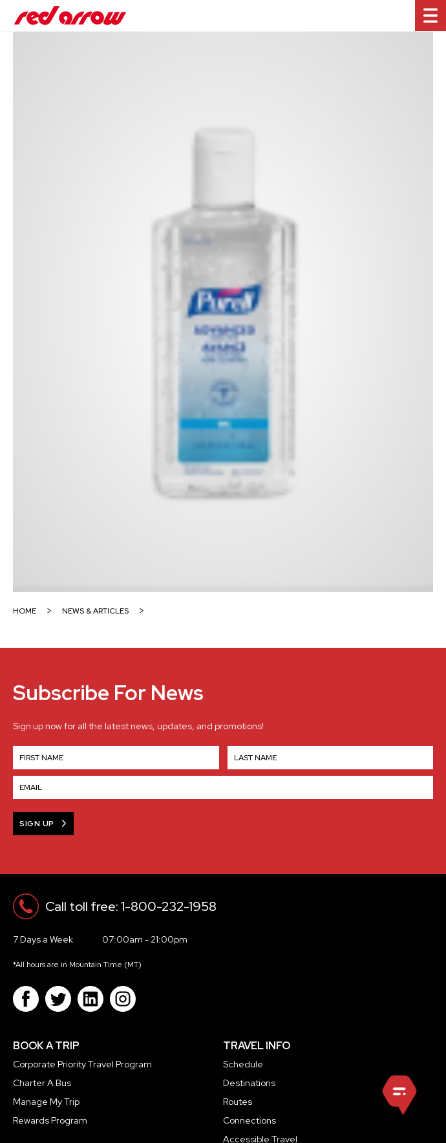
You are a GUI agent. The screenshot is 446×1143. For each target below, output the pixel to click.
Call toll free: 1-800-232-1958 (131, 906)
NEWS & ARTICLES (95, 611)
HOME (24, 611)
